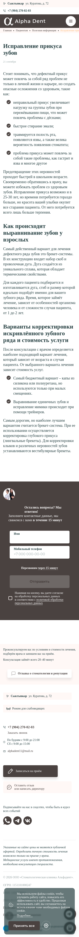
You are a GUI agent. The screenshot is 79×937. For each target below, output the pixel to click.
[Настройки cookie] (46, 925)
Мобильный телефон (28, 549)
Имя (17, 533)
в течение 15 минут (47, 520)
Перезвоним (39, 568)
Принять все (24, 926)
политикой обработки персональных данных (39, 601)
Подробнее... (25, 915)
